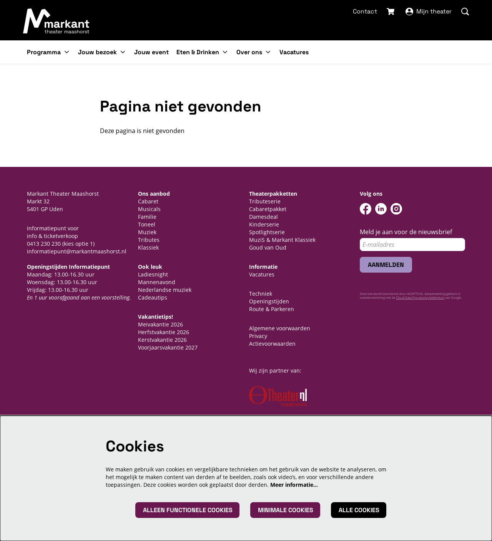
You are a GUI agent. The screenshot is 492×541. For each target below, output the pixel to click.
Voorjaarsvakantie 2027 (168, 347)
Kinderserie (264, 224)
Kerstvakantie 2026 (162, 339)
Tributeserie (265, 201)
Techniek (260, 293)
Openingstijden (269, 301)
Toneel (146, 224)
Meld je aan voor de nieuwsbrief (406, 232)
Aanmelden (386, 265)
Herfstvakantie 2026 (163, 332)
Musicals (149, 209)
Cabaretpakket (267, 209)
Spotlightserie (267, 232)
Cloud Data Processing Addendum (420, 297)
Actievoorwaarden (272, 343)
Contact (365, 11)
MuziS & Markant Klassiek (282, 239)
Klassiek (148, 247)
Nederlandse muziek (164, 289)
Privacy (258, 336)
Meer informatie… (294, 484)
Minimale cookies (285, 510)
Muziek (147, 232)
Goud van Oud (267, 247)
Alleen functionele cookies (188, 510)
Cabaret (148, 201)
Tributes (149, 239)
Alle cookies (359, 510)
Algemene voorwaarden (279, 328)
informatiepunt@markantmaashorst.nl (76, 251)
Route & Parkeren (271, 309)
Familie (147, 216)
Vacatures (261, 274)
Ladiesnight (153, 274)
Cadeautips (152, 297)
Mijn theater (429, 11)
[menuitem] (151, 51)
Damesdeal (263, 216)
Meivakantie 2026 (160, 324)
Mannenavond (156, 282)
